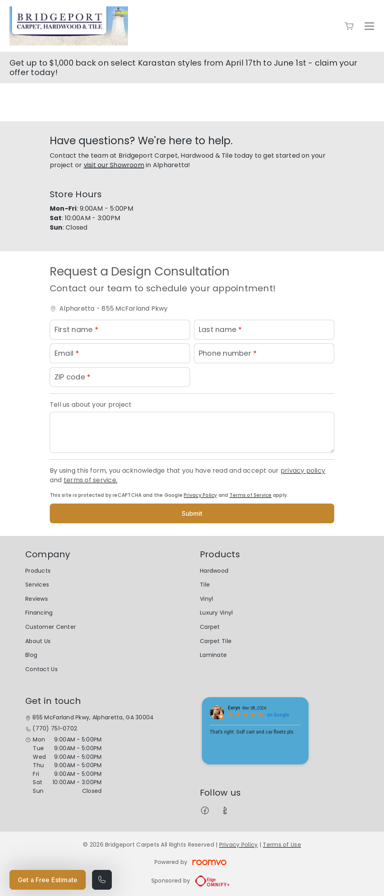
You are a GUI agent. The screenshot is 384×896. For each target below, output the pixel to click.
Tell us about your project (91, 404)
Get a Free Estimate (47, 880)
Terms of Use (282, 845)
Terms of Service (251, 495)
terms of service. (90, 480)
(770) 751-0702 (54, 728)
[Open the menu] (369, 26)
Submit (192, 513)
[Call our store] (102, 880)
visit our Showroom (114, 165)
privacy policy (302, 470)
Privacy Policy (200, 495)
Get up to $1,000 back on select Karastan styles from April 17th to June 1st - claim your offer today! (183, 67)
